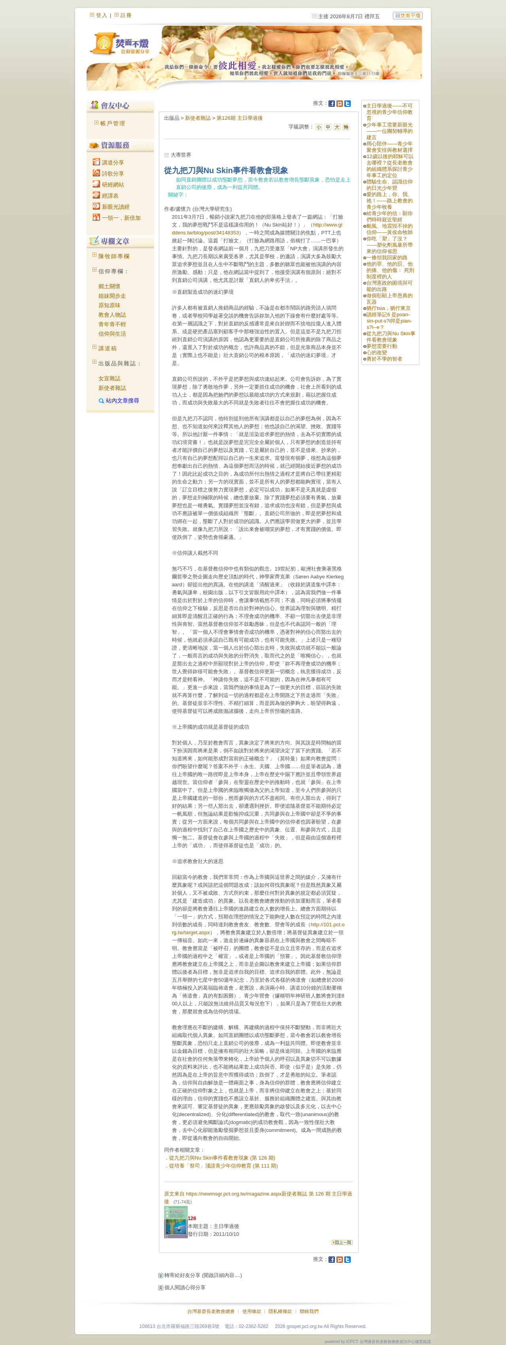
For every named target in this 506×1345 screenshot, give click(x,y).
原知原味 (109, 305)
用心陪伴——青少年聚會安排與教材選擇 (389, 147)
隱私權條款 (280, 1311)
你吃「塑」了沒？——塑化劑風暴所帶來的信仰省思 (389, 245)
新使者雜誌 (112, 388)
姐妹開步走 (112, 296)
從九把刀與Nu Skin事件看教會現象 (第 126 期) (222, 1158)
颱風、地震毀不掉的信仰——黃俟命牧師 (389, 229)
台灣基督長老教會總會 (211, 1311)
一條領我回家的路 (387, 258)
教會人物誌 (112, 315)
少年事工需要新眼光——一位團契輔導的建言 (389, 131)
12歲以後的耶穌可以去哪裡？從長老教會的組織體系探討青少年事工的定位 (389, 165)
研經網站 (108, 184)
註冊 (126, 15)
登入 (102, 15)
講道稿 (107, 348)
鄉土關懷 (109, 286)
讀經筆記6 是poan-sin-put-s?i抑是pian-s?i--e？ (389, 321)
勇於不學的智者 (384, 359)
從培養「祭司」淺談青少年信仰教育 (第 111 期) (223, 1166)
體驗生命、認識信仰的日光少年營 (389, 185)
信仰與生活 (112, 334)
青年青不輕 (112, 324)
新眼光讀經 (111, 207)
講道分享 (108, 162)
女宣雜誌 (109, 378)
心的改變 (376, 352)
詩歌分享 (108, 173)
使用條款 (251, 1311)
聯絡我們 (309, 1311)
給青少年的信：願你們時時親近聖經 (389, 216)
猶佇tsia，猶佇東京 (388, 308)
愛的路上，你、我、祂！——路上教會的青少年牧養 (389, 200)
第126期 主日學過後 (239, 118)
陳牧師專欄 (114, 256)
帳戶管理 (113, 123)
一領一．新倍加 (117, 218)
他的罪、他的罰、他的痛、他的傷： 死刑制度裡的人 (390, 270)
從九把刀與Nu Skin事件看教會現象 (390, 337)
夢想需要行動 (381, 346)
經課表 (106, 196)
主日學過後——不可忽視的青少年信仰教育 (389, 112)
